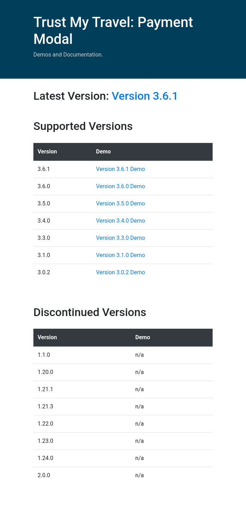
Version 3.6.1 (145, 96)
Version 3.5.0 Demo (120, 203)
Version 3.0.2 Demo (120, 272)
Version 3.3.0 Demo (120, 238)
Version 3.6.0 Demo (120, 186)
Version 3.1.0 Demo (120, 255)
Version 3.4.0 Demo (120, 220)
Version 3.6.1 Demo (120, 169)
